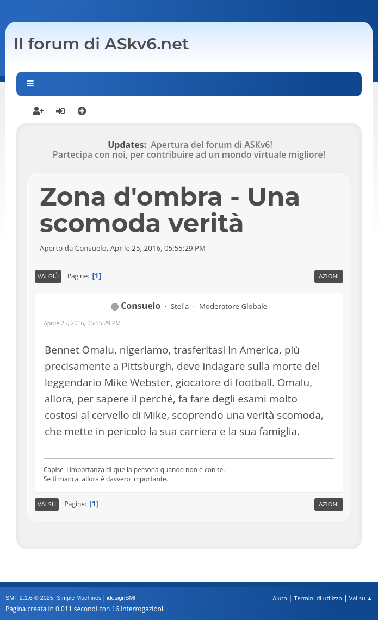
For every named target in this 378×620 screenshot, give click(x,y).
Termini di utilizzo (318, 598)
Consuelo (140, 306)
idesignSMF (122, 597)
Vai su (47, 504)
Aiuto (279, 598)
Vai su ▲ (361, 598)
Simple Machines (79, 597)
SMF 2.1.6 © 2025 (29, 597)
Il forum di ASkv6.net (101, 44)
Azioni (329, 276)
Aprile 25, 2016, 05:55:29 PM (82, 323)
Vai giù (48, 276)
